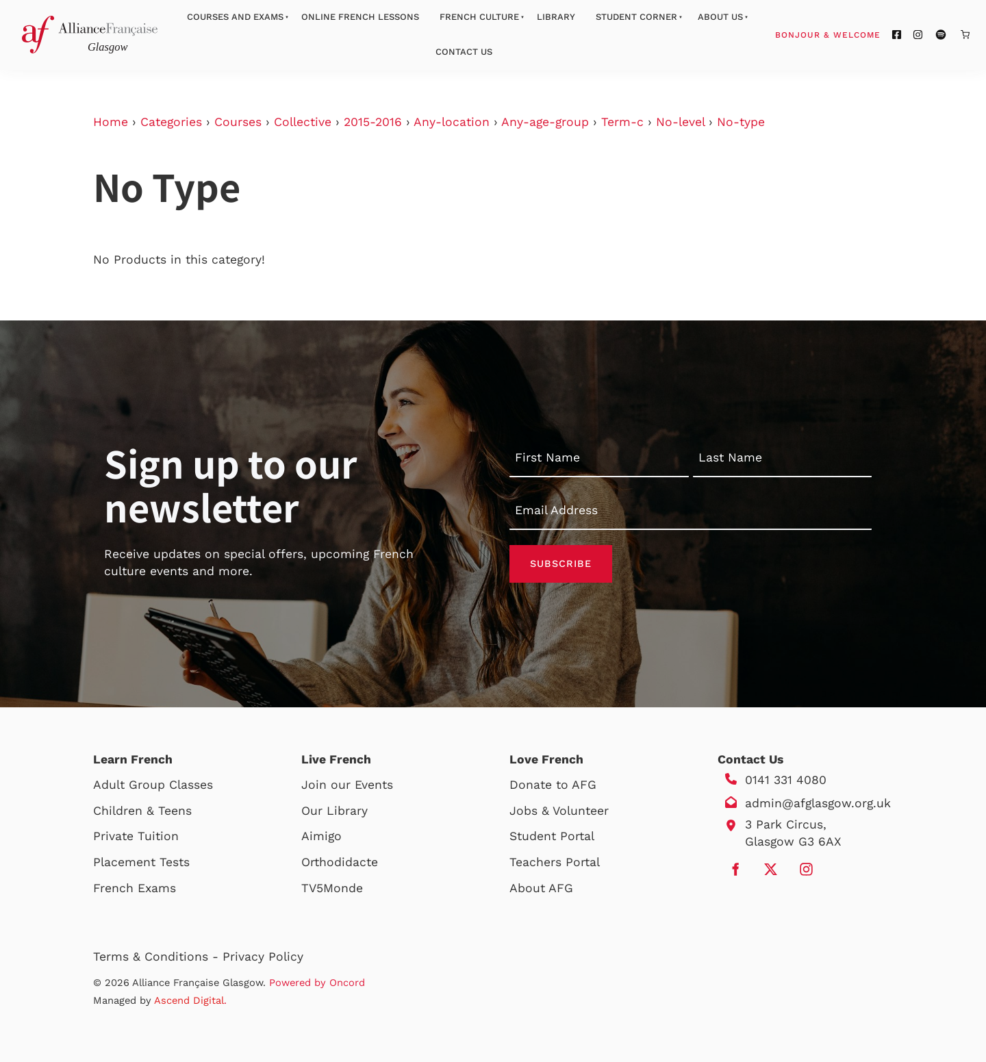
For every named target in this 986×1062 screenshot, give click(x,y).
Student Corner (636, 17)
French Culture (479, 17)
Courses (238, 122)
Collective (302, 122)
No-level (680, 122)
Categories (171, 122)
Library (556, 17)
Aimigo (321, 836)
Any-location (452, 122)
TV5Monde (332, 888)
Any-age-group (545, 122)
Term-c (622, 122)
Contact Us (463, 52)
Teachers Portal (554, 862)
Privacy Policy (263, 956)
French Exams (134, 888)
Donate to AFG (552, 785)
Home (110, 122)
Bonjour (854, 34)
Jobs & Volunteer (559, 811)
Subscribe (561, 563)
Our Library (334, 811)
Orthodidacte (339, 862)
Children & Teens (142, 811)
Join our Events (347, 785)
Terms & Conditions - (158, 956)
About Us (720, 17)
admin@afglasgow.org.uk (818, 803)
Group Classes (171, 785)
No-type (741, 122)
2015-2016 (373, 122)
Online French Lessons (360, 17)
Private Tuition (136, 836)
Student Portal (551, 836)
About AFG (541, 888)
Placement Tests (141, 862)
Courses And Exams (235, 17)
